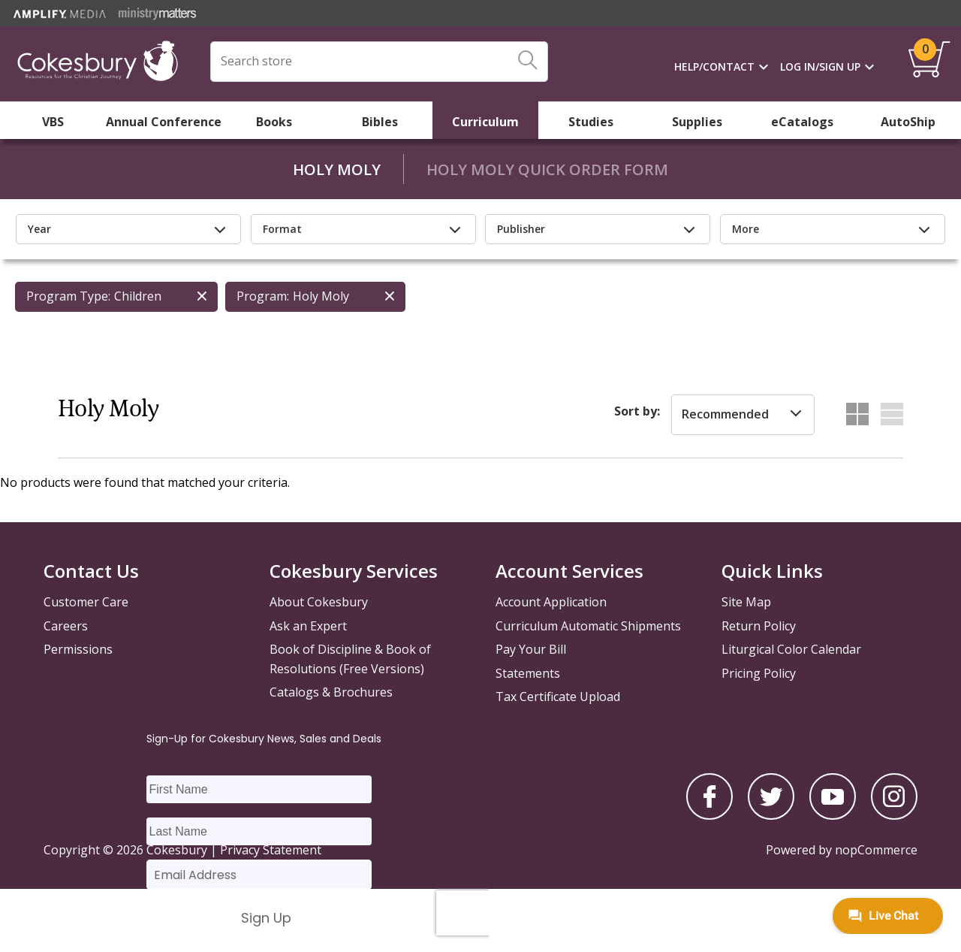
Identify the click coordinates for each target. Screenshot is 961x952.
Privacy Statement (270, 850)
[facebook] (709, 815)
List (892, 414)
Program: (262, 296)
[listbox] (743, 414)
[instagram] (894, 815)
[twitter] (771, 815)
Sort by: (637, 411)
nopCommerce (876, 850)
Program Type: (68, 296)
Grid (857, 414)
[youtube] (832, 815)
